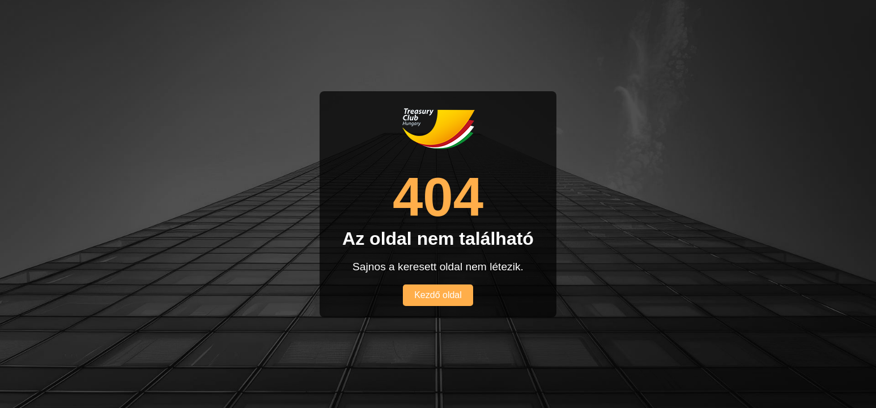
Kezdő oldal (438, 295)
